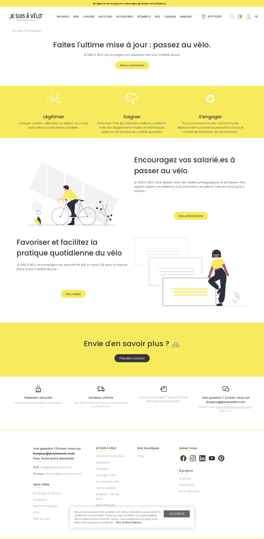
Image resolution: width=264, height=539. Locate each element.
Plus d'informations (128, 522)
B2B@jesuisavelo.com (56, 467)
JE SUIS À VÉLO (106, 448)
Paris (140, 456)
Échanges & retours (47, 493)
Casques (102, 469)
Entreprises (187, 485)
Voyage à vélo (106, 475)
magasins (117, 3)
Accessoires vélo (108, 481)
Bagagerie (103, 462)
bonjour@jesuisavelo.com (234, 407)
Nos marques (105, 505)
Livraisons (40, 500)
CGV (36, 512)
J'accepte (177, 514)
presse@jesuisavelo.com (64, 474)
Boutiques (211, 16)
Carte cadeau (106, 488)
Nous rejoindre (189, 491)
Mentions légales (45, 506)
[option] (130, 3)
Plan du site (41, 519)
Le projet (185, 478)
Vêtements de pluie (110, 456)
